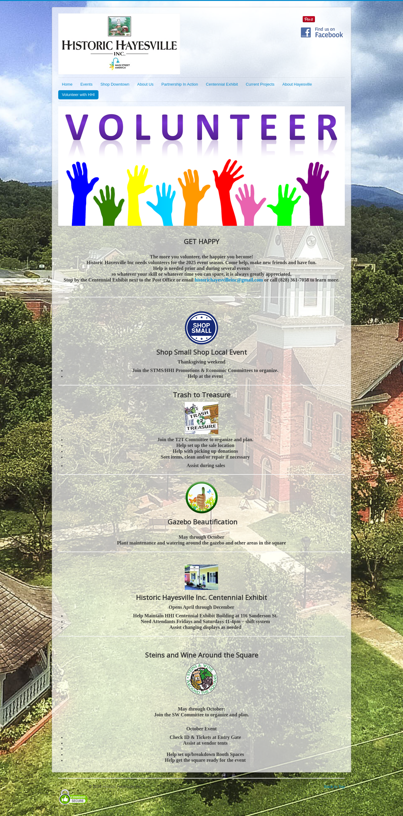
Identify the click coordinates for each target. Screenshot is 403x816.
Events (86, 84)
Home (67, 84)
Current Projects (260, 84)
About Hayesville (297, 84)
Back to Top (334, 786)
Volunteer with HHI (78, 94)
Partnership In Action (180, 84)
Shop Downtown (114, 84)
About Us (145, 84)
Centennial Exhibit (222, 84)
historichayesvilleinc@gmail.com (228, 279)
